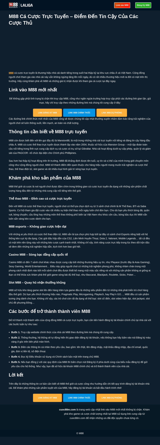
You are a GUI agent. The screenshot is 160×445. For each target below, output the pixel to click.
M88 (11, 73)
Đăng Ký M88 (143, 5)
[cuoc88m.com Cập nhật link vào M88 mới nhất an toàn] (21, 5)
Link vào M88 (122, 5)
